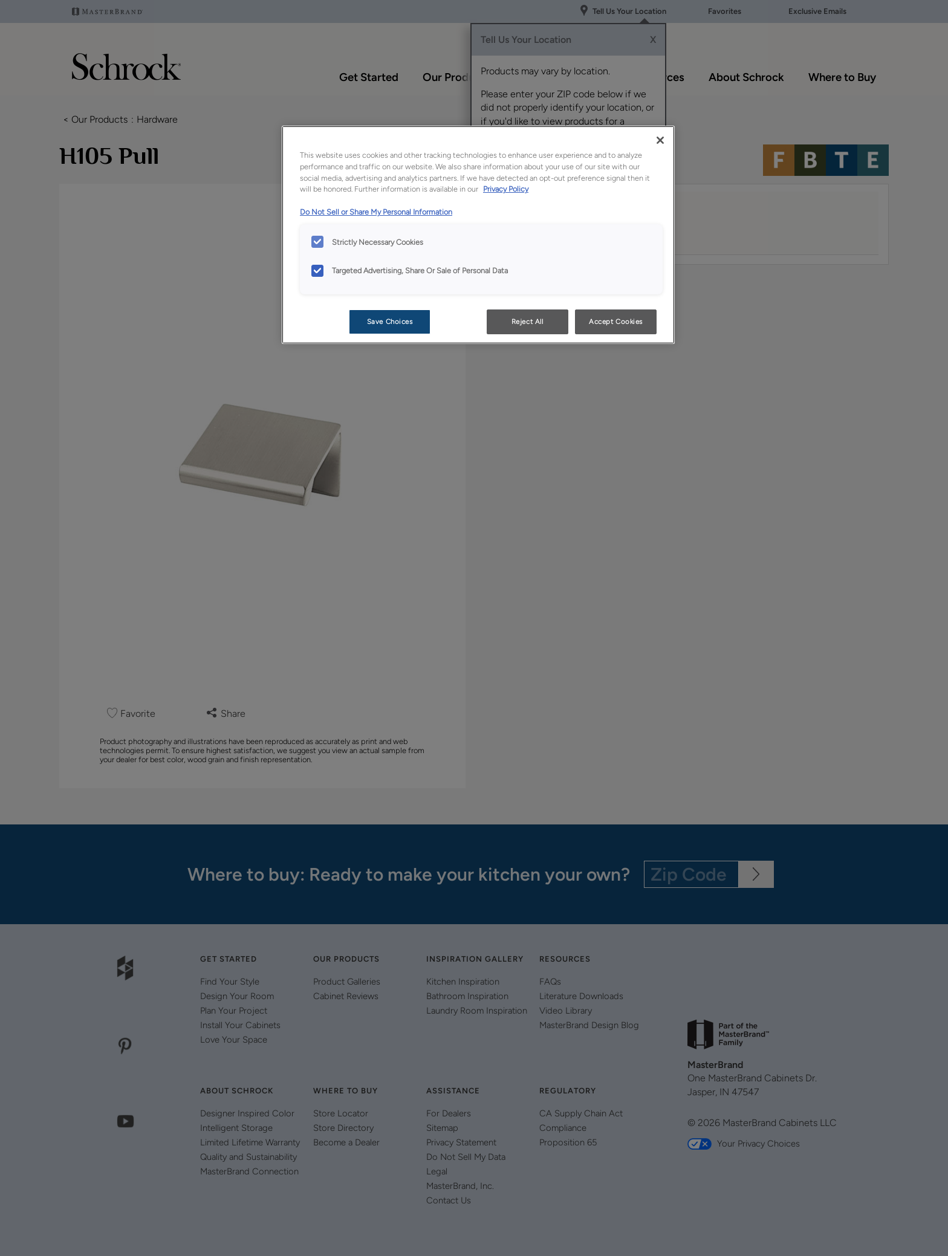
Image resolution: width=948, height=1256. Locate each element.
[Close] (660, 140)
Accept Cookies (616, 321)
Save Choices (390, 321)
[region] (478, 235)
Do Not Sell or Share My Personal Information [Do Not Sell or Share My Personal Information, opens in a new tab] (376, 211)
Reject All (527, 321)
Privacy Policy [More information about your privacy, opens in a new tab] (505, 188)
